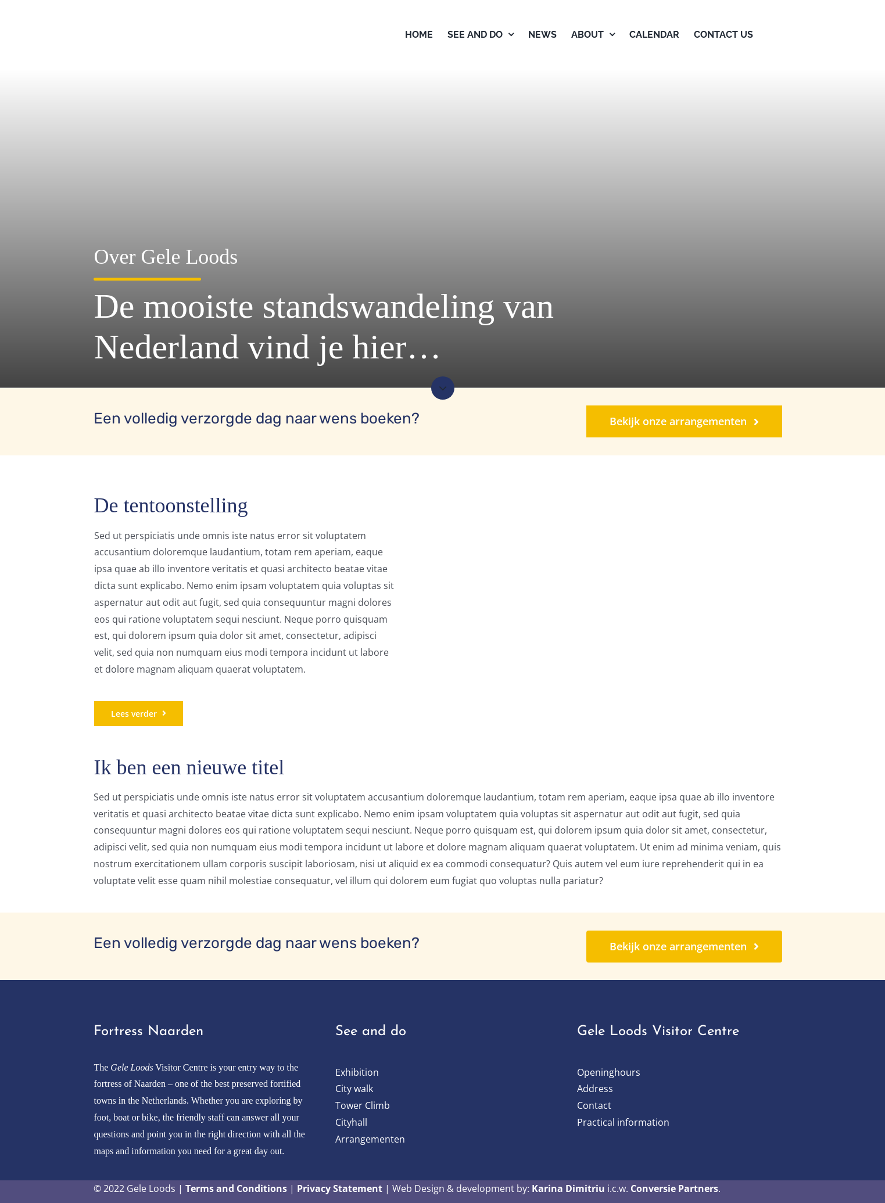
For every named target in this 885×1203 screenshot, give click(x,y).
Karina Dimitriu (568, 1188)
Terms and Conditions (236, 1188)
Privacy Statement (339, 1188)
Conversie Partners (674, 1188)
